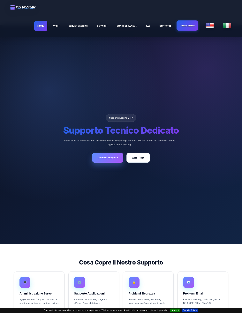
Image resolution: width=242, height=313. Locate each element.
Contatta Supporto (108, 157)
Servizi (102, 26)
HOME (40, 26)
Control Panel (127, 26)
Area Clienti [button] (187, 25)
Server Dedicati (78, 26)
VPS (56, 26)
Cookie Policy (190, 310)
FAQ (148, 26)
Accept (175, 310)
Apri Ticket (138, 157)
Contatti (165, 26)
